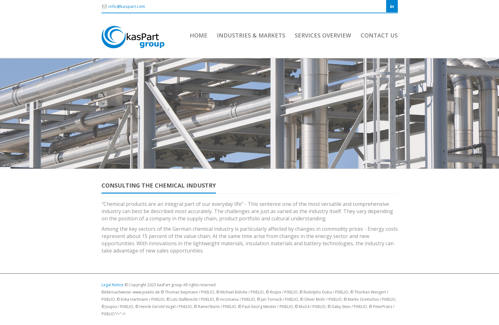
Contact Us (379, 35)
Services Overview (323, 35)
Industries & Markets (251, 35)
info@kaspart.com (126, 6)
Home (198, 35)
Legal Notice (113, 284)
